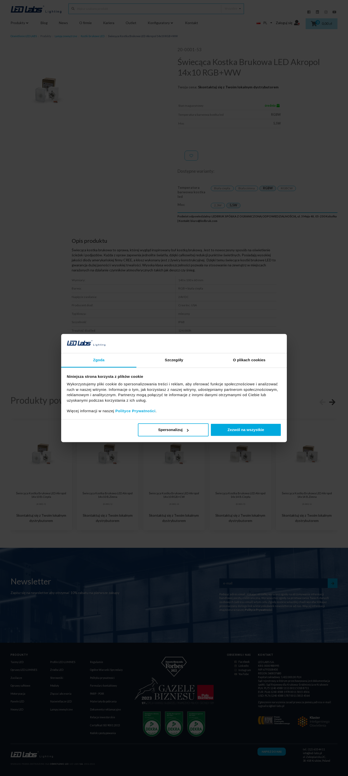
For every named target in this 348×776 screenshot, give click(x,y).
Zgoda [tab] (99, 360)
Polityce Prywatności (135, 411)
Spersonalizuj (173, 430)
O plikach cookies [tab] (249, 360)
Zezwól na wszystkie (245, 430)
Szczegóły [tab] (174, 360)
